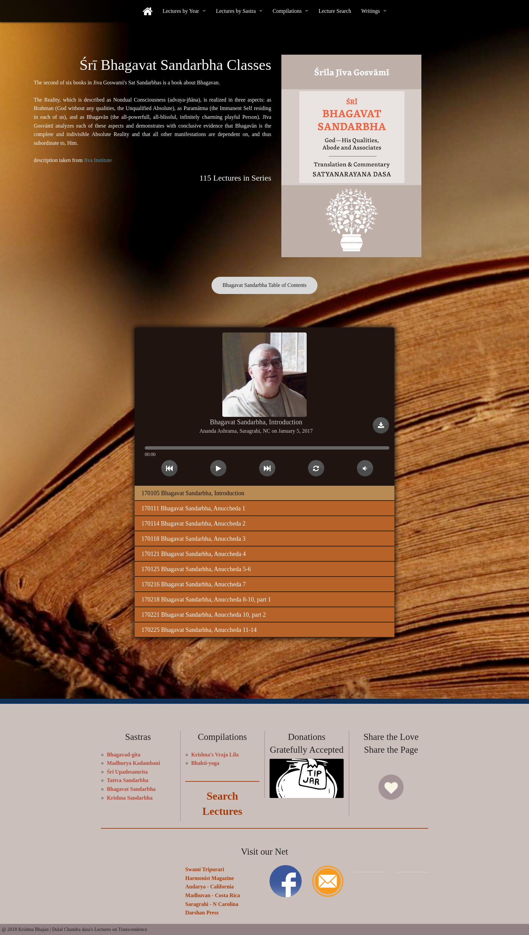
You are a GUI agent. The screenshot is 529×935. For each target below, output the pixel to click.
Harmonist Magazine (209, 875)
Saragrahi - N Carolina (211, 901)
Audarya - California (209, 884)
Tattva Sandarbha (127, 777)
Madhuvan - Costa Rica (212, 892)
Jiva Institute (98, 160)
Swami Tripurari (204, 867)
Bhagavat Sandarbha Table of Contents (264, 285)
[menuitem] (147, 11)
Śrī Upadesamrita (127, 769)
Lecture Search (334, 11)
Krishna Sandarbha (130, 795)
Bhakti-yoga (205, 760)
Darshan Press (202, 910)
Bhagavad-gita (124, 751)
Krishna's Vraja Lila (215, 751)
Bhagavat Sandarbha (131, 786)
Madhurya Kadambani (133, 760)
